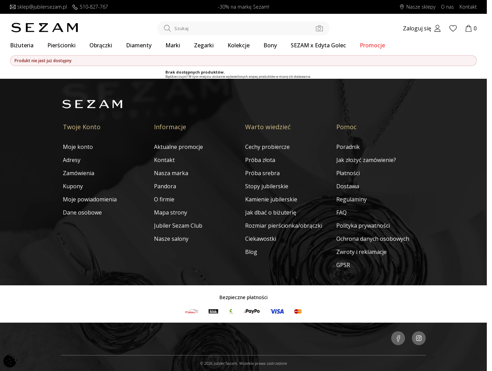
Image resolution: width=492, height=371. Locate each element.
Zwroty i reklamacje (361, 252)
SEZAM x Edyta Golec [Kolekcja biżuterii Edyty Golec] (318, 45)
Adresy (71, 160)
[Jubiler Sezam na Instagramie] (419, 338)
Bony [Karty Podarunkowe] (270, 45)
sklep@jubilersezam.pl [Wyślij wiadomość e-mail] (38, 7)
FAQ (341, 212)
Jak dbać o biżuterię (270, 212)
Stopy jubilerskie (266, 186)
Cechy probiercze (267, 147)
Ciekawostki (260, 238)
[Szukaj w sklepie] (243, 28)
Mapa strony (170, 212)
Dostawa (347, 186)
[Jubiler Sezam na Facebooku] (398, 338)
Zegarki (204, 45)
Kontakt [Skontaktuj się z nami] (468, 7)
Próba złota (260, 160)
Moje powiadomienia (90, 199)
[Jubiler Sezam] (44, 30)
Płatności (348, 173)
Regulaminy (351, 199)
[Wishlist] (453, 28)
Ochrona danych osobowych (372, 238)
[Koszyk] (471, 28)
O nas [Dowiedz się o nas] (447, 7)
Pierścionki (61, 45)
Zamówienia (78, 173)
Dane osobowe (82, 212)
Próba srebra (262, 173)
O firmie (164, 199)
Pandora (165, 186)
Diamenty (139, 45)
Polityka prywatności (363, 225)
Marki (172, 45)
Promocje (372, 45)
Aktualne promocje (178, 147)
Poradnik (348, 147)
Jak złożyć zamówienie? (366, 160)
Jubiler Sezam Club (178, 225)
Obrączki (100, 45)
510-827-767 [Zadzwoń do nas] (90, 7)
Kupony (73, 186)
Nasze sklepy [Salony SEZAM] (417, 7)
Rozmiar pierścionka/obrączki (283, 225)
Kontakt (164, 160)
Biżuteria (21, 45)
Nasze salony (171, 238)
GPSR (343, 265)
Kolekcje (239, 45)
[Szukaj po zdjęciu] (319, 28)
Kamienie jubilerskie (271, 199)
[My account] (422, 28)
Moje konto (78, 147)
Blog (251, 252)
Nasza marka (171, 173)
